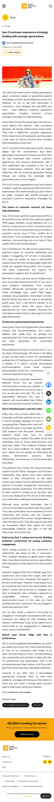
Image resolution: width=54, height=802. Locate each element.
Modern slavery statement (33, 786)
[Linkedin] (48, 401)
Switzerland (37, 705)
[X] (48, 393)
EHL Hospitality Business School (16, 705)
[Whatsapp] (48, 410)
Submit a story (27, 734)
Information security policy (28, 781)
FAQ (4, 767)
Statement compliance (10, 786)
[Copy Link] (48, 427)
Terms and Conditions (10, 776)
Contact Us (7, 762)
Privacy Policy (30, 776)
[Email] (48, 418)
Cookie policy (9, 781)
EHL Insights (25, 692)
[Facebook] (48, 384)
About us (6, 756)
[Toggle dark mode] (45, 796)
